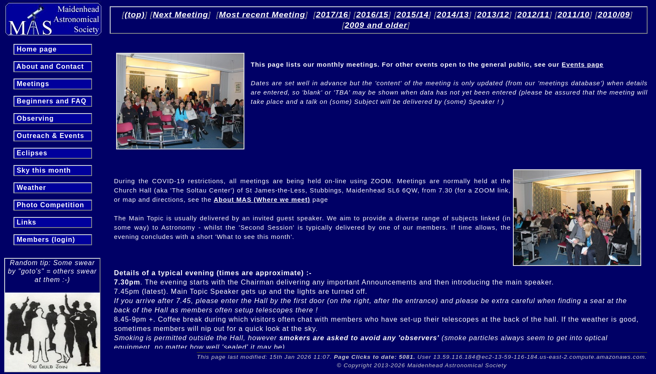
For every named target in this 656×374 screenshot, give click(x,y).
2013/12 (493, 14)
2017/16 (332, 14)
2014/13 (453, 14)
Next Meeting (180, 14)
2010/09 (614, 14)
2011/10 (574, 14)
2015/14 (412, 14)
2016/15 (372, 14)
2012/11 (533, 14)
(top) (135, 14)
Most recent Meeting (262, 14)
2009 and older (375, 25)
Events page (583, 64)
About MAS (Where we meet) (262, 199)
